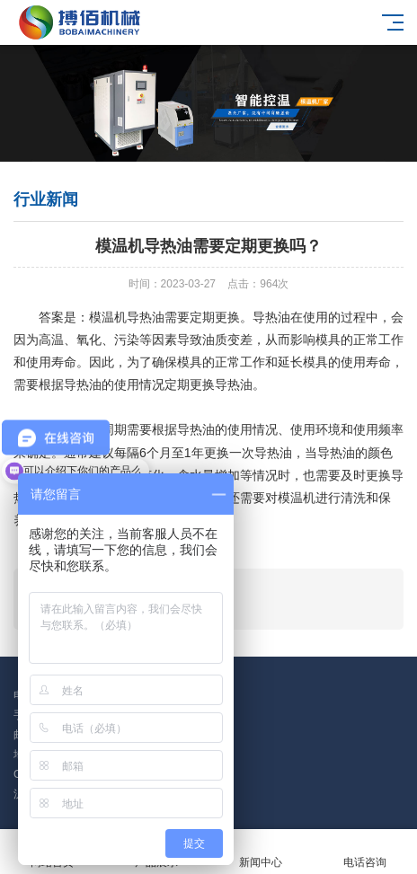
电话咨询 (365, 852)
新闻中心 (260, 852)
